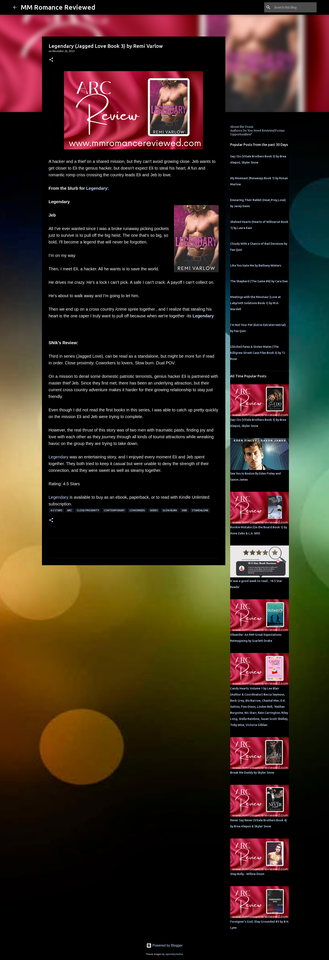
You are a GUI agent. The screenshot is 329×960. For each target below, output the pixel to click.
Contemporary (114, 510)
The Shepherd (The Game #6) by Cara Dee (259, 281)
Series (154, 510)
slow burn (170, 510)
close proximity (88, 510)
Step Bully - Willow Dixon (247, 874)
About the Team (241, 127)
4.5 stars (56, 510)
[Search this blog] (295, 7)
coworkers (137, 510)
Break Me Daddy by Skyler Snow (252, 772)
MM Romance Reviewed (58, 7)
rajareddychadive (174, 954)
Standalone (200, 510)
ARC (69, 510)
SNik (184, 510)
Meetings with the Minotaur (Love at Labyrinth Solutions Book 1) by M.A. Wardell (255, 303)
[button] (51, 60)
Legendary (96, 188)
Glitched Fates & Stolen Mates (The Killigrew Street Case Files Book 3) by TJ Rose (257, 353)
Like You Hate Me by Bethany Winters (255, 265)
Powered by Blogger (164, 945)
